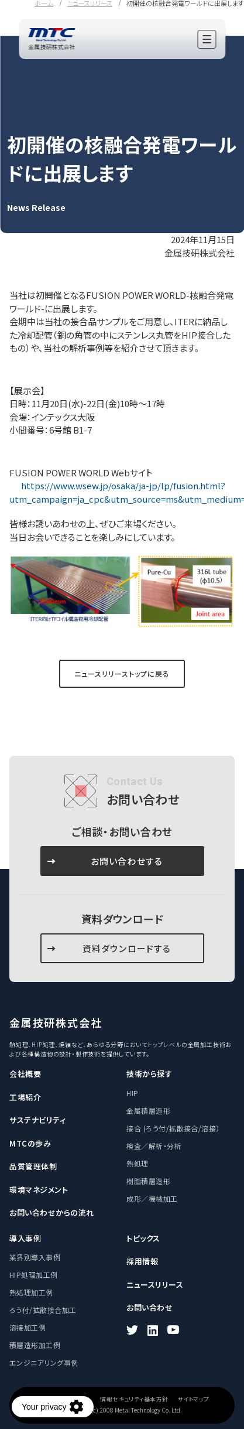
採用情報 (142, 1261)
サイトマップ (193, 1399)
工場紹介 (25, 1097)
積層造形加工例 (34, 1345)
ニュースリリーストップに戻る (121, 673)
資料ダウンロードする (127, 948)
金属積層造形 (148, 1111)
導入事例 (25, 1238)
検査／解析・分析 (153, 1146)
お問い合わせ (149, 1307)
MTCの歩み (30, 1143)
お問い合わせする (127, 861)
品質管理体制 (33, 1166)
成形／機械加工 (151, 1198)
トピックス (143, 1238)
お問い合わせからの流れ (51, 1212)
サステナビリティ (37, 1120)
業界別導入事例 (34, 1257)
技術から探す (149, 1073)
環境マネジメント (38, 1189)
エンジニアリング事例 (43, 1362)
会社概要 (25, 1073)
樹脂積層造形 (148, 1181)
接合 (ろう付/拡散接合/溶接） (173, 1128)
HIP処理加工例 (33, 1275)
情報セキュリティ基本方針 (134, 1399)
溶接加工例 (27, 1327)
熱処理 (137, 1163)
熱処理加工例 (31, 1292)
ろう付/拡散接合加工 (43, 1310)
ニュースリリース (154, 1284)
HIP (132, 1093)
